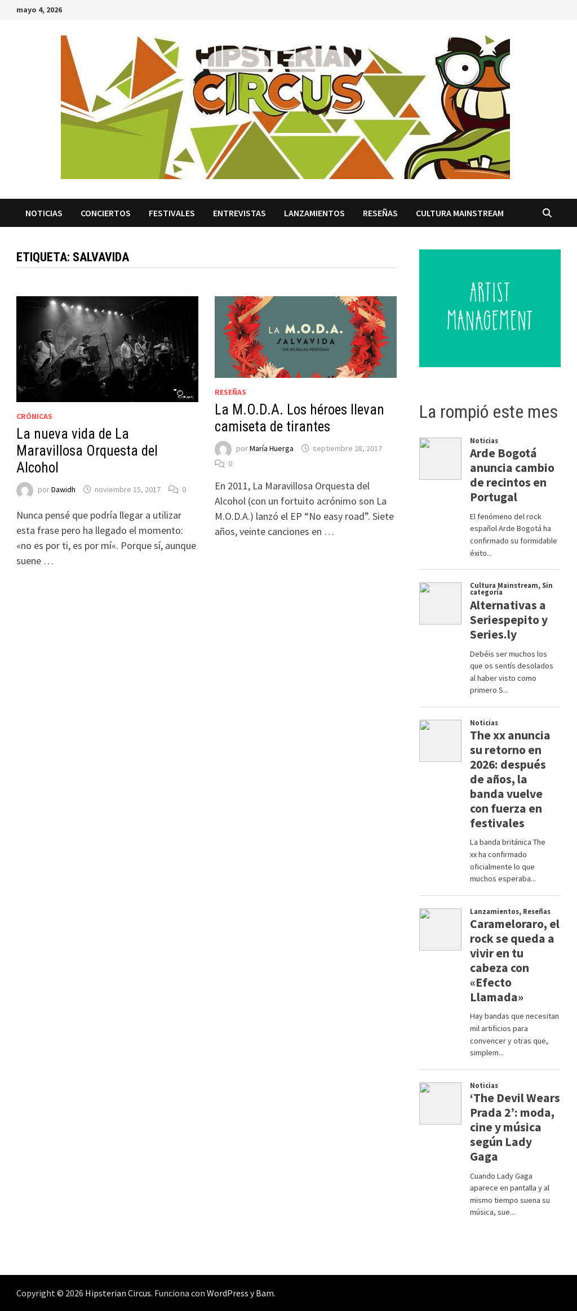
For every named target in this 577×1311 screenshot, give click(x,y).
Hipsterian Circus (118, 1293)
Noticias (44, 212)
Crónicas (34, 416)
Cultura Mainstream (460, 212)
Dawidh (63, 489)
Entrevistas (239, 212)
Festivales (172, 212)
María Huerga (272, 448)
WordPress (227, 1293)
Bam (265, 1293)
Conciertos (106, 212)
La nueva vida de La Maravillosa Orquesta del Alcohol (87, 451)
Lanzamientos (314, 212)
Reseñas (380, 212)
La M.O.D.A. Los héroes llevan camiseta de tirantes (299, 418)
